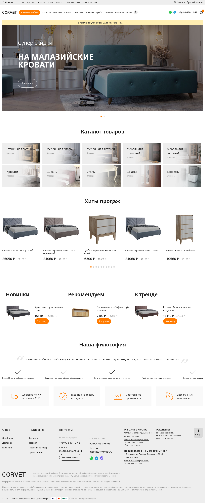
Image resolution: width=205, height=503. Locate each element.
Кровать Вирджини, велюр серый (141, 250)
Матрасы (57, 12)
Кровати (46, 12)
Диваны (109, 12)
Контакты (87, 2)
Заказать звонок (71, 457)
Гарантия (7, 447)
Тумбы (99, 12)
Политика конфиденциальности (23, 498)
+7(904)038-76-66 (100, 443)
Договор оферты (42, 498)
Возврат (41, 2)
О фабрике (7, 437)
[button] (101, 116)
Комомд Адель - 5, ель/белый (180, 250)
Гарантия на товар (73, 2)
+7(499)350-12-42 (188, 12)
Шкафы (67, 12)
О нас (22, 2)
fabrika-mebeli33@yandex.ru (136, 439)
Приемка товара (55, 2)
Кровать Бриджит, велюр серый (17, 250)
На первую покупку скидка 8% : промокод (100, 22)
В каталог (27, 83)
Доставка (31, 2)
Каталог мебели (30, 12)
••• (95, 2)
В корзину (42, 321)
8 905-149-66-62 (131, 457)
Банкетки (119, 12)
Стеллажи (78, 12)
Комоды (90, 12)
